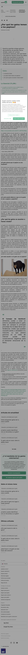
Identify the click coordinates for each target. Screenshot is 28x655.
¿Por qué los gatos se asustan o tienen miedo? (13, 77)
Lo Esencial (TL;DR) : (8, 73)
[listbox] (14, 431)
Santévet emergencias (5, 599)
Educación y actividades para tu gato (13, 11)
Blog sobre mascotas (3, 11)
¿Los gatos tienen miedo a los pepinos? (12, 75)
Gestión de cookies (5, 638)
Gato (8, 11)
